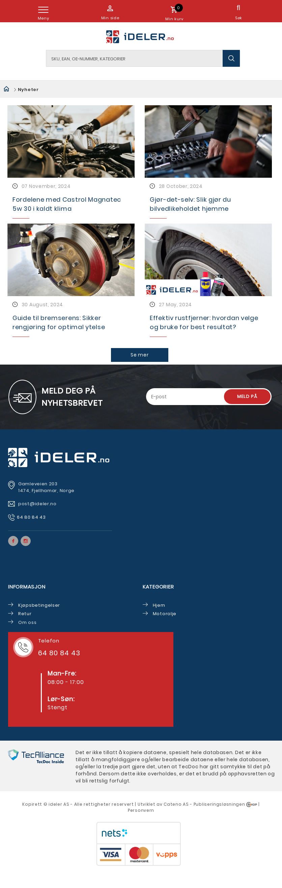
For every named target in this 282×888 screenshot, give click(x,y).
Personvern (141, 810)
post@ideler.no (38, 503)
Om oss (27, 622)
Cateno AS (176, 804)
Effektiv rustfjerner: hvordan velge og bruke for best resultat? (204, 322)
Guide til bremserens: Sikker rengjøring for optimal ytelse (58, 322)
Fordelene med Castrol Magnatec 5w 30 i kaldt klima (66, 204)
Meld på (247, 396)
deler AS (59, 804)
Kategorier (158, 586)
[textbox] (143, 58)
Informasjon (26, 586)
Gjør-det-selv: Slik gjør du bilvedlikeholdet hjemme (190, 204)
